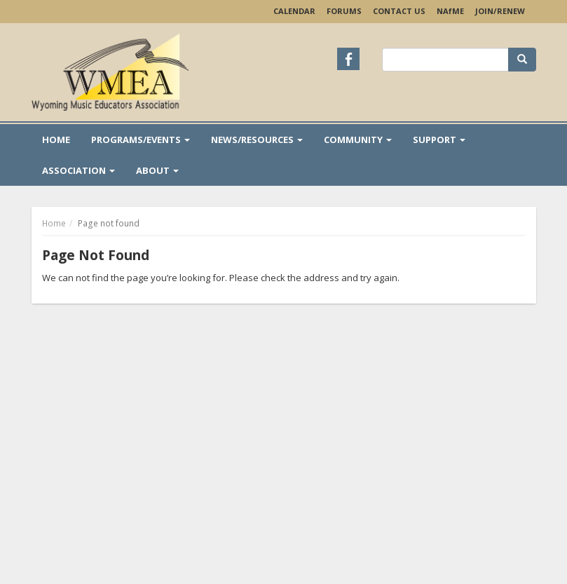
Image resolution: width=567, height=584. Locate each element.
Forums (344, 11)
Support (439, 139)
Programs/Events (140, 139)
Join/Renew (500, 11)
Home (56, 139)
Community (358, 139)
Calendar (294, 11)
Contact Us (399, 11)
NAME (450, 11)
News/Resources (257, 139)
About (157, 170)
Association (78, 170)
